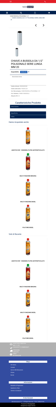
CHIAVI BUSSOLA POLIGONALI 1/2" (19, 16)
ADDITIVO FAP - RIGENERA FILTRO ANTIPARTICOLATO (28, 150)
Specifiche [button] (14, 113)
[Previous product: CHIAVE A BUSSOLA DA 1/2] (36, 25)
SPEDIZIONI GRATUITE (16, 351)
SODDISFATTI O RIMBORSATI (21, 347)
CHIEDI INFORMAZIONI (17, 354)
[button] (19, 38)
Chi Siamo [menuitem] (13, 364)
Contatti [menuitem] (13, 367)
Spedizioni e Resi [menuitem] (15, 388)
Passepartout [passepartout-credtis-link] (31, 404)
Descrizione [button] (14, 106)
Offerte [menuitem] (12, 372)
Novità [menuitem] (12, 375)
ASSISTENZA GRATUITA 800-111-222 (19, 344)
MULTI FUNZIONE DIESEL (28, 201)
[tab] (28, 106)
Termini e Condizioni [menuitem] (16, 390)
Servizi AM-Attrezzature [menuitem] (17, 370)
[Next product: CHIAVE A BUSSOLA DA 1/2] (43, 25)
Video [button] (12, 117)
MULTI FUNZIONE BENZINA (28, 176)
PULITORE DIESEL (27, 227)
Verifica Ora (24, 72)
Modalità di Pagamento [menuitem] (17, 385)
